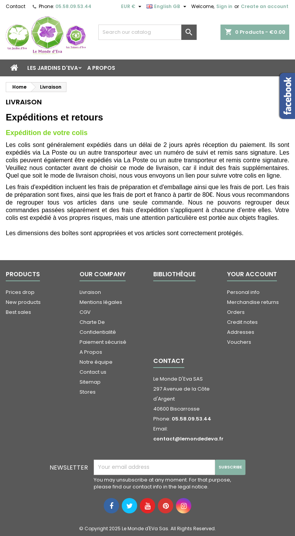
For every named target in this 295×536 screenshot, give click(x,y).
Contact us (93, 372)
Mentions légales (101, 302)
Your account (252, 274)
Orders (236, 312)
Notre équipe (96, 362)
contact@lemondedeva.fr (188, 438)
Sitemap (90, 382)
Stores (88, 392)
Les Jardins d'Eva (52, 68)
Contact (15, 6)
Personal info (243, 292)
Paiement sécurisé (103, 342)
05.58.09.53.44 (73, 6)
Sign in (224, 6)
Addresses (240, 332)
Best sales (18, 312)
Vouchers (239, 342)
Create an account (264, 6)
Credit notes (242, 322)
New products (23, 302)
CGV (85, 312)
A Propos (101, 68)
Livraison (90, 292)
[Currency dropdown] (132, 6)
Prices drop (20, 292)
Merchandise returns (253, 302)
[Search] (147, 32)
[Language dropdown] (167, 6)
